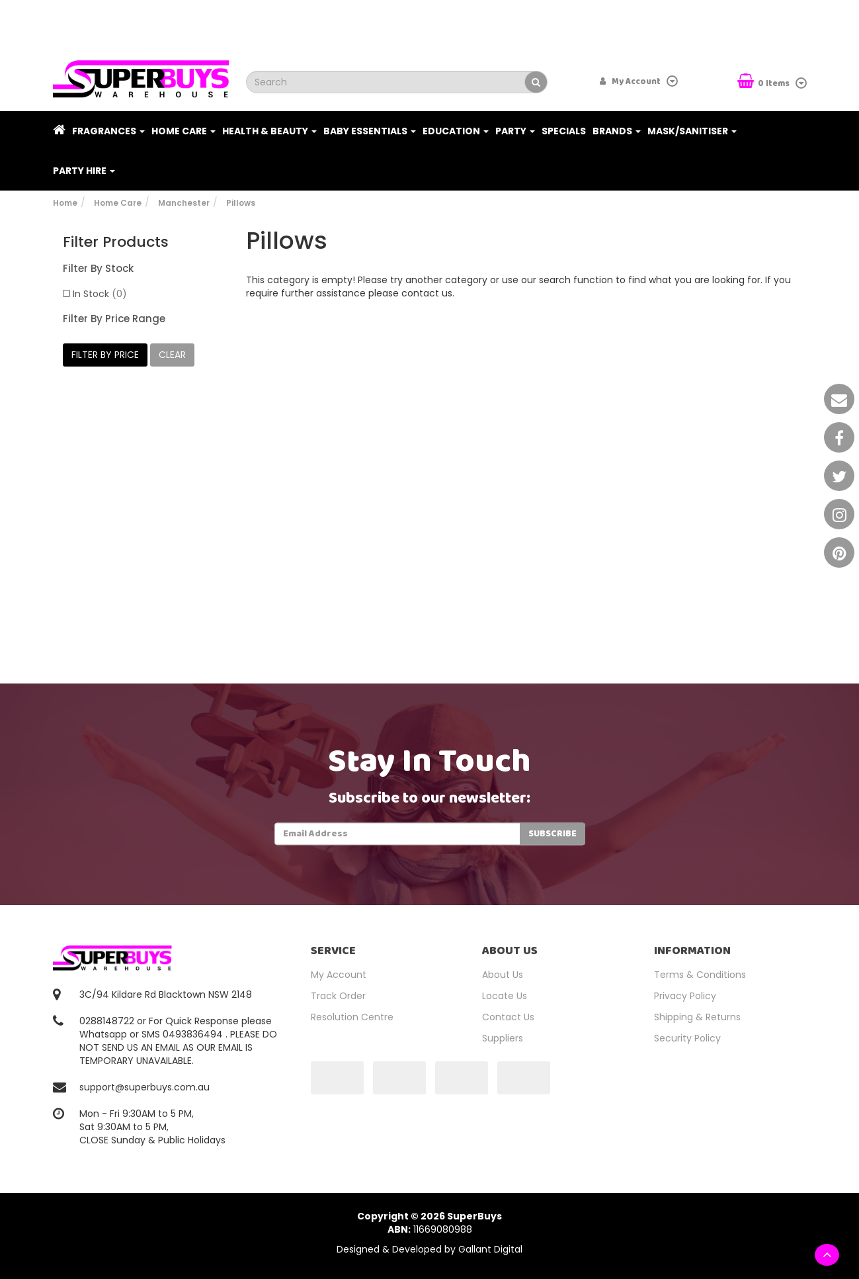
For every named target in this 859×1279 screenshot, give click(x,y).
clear (172, 354)
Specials (564, 131)
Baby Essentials (369, 131)
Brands (617, 131)
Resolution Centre (352, 1017)
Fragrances (108, 131)
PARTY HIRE (84, 170)
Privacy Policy (685, 995)
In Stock (100, 293)
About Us (502, 974)
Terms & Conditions (700, 974)
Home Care (183, 131)
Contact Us (508, 1017)
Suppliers (502, 1038)
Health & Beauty (269, 131)
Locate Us (504, 995)
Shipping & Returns (697, 1017)
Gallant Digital (490, 1249)
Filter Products (116, 242)
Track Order (338, 995)
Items (764, 82)
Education (456, 131)
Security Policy (687, 1038)
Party (515, 131)
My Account (338, 974)
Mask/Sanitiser (692, 131)
